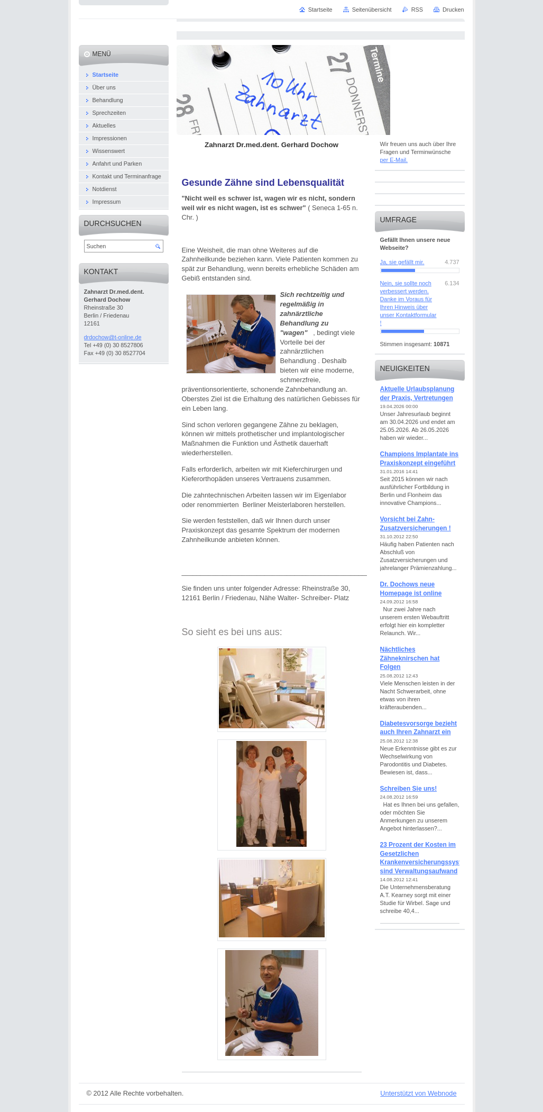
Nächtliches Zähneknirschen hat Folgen (410, 658)
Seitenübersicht (372, 9)
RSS (417, 9)
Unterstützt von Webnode (418, 1093)
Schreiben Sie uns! (408, 788)
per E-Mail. (394, 160)
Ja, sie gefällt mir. (402, 262)
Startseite (320, 9)
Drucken (453, 9)
